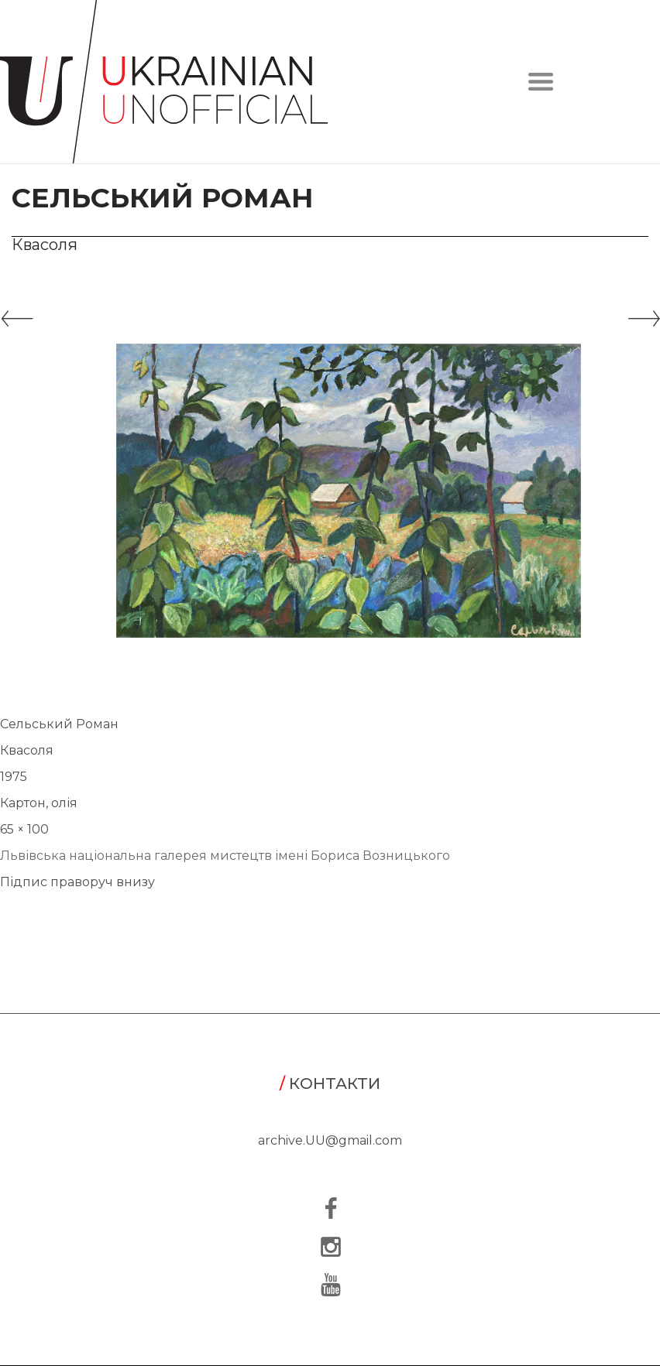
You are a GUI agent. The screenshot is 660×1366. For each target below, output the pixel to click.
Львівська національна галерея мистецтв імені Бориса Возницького (225, 855)
